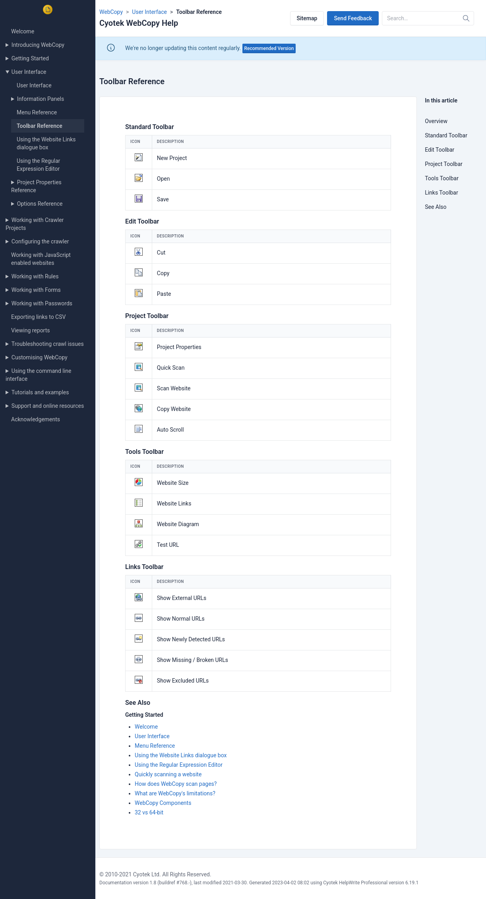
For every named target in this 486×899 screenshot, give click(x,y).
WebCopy (111, 12)
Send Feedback (353, 18)
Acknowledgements (35, 419)
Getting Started (30, 58)
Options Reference (40, 204)
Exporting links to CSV (38, 317)
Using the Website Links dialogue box (181, 755)
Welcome (22, 31)
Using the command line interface (38, 375)
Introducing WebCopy (38, 45)
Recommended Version (269, 48)
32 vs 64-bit (149, 812)
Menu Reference (37, 112)
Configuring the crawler (40, 241)
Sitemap (307, 18)
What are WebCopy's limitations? (175, 793)
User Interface (29, 72)
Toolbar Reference (39, 126)
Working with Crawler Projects (35, 224)
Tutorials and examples (40, 392)
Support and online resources (48, 406)
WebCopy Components (163, 803)
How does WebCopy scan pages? (176, 784)
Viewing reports (30, 330)
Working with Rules (35, 276)
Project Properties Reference (36, 186)
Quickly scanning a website (168, 774)
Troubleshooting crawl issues (48, 344)
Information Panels (40, 99)
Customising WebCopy (40, 357)
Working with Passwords (42, 303)
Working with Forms (36, 290)
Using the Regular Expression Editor (179, 765)
